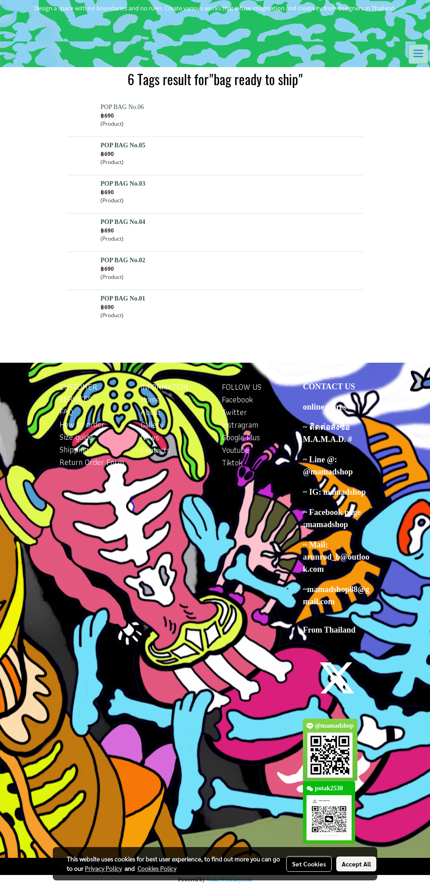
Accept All (356, 864)
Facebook (237, 399)
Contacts (155, 449)
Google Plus (241, 437)
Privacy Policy (103, 868)
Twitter (234, 412)
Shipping (73, 449)
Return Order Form (91, 462)
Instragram (240, 424)
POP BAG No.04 (123, 222)
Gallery (152, 424)
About (151, 412)
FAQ (66, 411)
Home (150, 399)
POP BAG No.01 (123, 298)
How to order (82, 424)
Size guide (76, 436)
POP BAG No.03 (123, 183)
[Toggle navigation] (418, 54)
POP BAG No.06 (122, 107)
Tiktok (232, 462)
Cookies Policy (156, 868)
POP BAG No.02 (123, 260)
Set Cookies (309, 864)
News (150, 437)
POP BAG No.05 (123, 145)
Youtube (235, 449)
